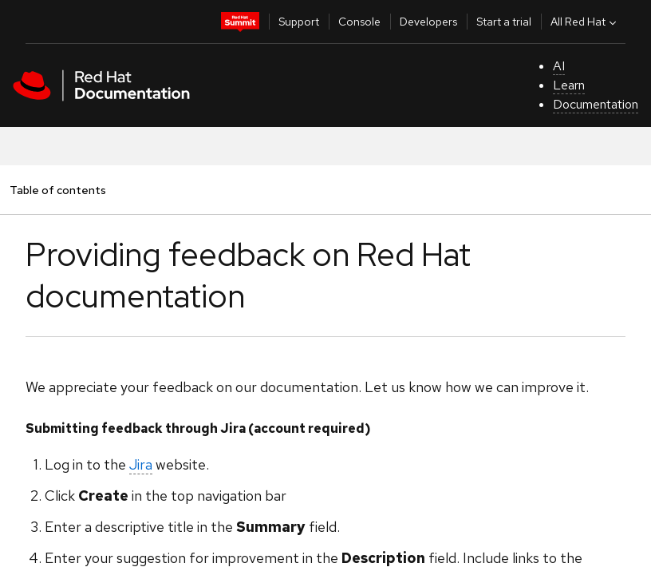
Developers (428, 21)
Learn (569, 85)
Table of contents (57, 189)
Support (298, 21)
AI (559, 66)
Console (359, 21)
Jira (140, 464)
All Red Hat (585, 21)
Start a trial (503, 21)
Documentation (595, 104)
